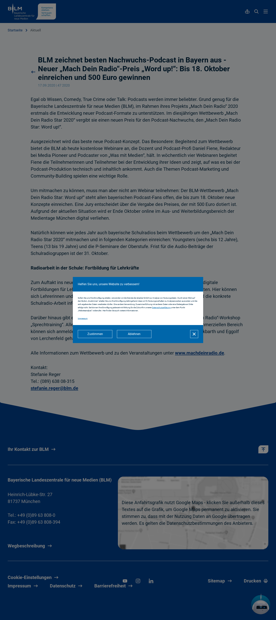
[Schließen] (194, 334)
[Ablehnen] (134, 334)
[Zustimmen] (95, 334)
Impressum (83, 318)
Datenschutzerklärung (161, 307)
